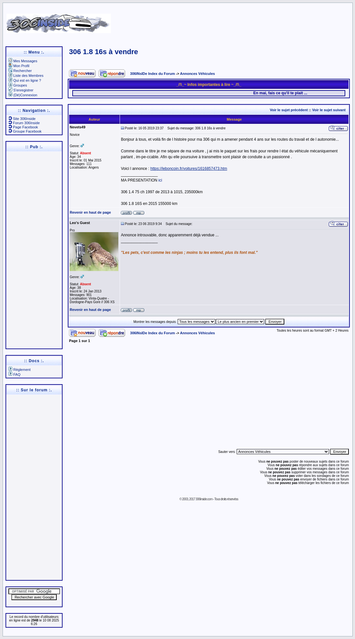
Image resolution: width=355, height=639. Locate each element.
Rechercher (20, 71)
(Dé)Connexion (22, 95)
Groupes (17, 85)
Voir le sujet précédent (289, 110)
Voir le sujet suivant (329, 110)
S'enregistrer (20, 90)
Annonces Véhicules (197, 74)
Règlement (19, 370)
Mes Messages (22, 61)
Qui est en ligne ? (24, 80)
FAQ (14, 374)
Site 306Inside (22, 119)
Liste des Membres (25, 75)
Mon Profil (19, 66)
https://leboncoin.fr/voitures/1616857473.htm (188, 168)
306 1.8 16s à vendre (103, 52)
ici (160, 180)
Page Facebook (23, 127)
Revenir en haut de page (90, 212)
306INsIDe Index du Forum (152, 74)
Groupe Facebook (24, 131)
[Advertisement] (231, 21)
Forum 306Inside (24, 123)
